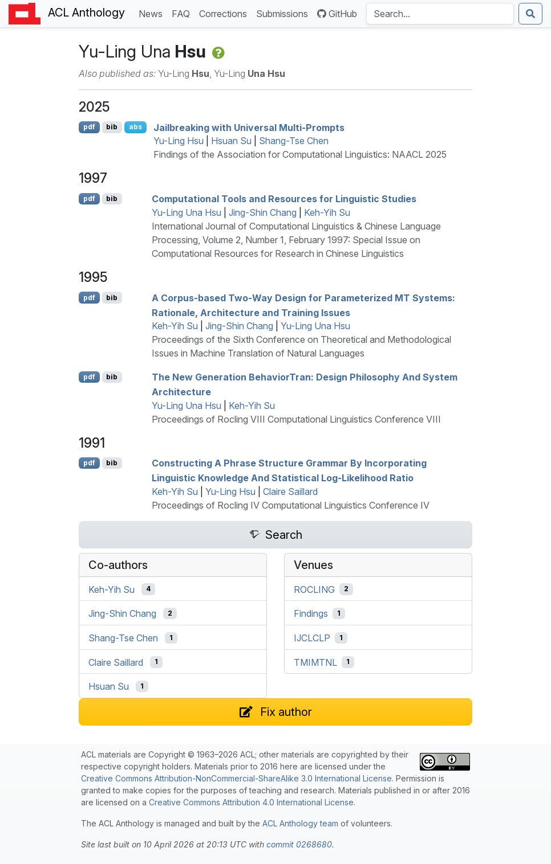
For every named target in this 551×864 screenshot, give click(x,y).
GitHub (337, 13)
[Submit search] (530, 13)
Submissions (284, 12)
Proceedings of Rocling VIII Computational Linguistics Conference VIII (296, 419)
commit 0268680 (299, 844)
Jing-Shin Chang (263, 212)
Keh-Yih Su (327, 212)
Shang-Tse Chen (294, 140)
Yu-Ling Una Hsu (186, 212)
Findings (311, 613)
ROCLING (314, 589)
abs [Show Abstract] (135, 126)
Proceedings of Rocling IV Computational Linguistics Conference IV (291, 505)
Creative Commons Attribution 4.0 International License (251, 802)
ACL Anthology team (300, 823)
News (153, 12)
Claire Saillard (290, 491)
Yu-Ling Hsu (178, 140)
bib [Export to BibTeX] (112, 126)
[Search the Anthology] (440, 13)
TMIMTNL (315, 662)
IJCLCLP (312, 638)
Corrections (225, 12)
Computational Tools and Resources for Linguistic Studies (284, 198)
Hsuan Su (231, 140)
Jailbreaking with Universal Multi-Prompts (249, 127)
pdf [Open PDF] (89, 126)
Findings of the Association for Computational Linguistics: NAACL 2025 (300, 154)
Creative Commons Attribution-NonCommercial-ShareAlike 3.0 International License (236, 778)
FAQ (183, 12)
